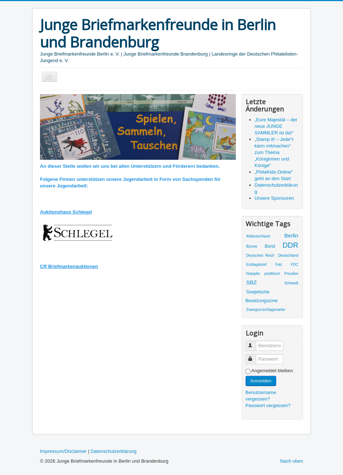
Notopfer (253, 274)
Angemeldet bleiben (272, 370)
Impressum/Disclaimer (63, 451)
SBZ (251, 282)
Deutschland (288, 255)
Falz (278, 265)
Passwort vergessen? (268, 405)
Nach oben (291, 461)
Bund (270, 246)
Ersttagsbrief (256, 265)
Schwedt (291, 283)
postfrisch (272, 274)
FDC (294, 265)
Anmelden (261, 380)
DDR (290, 245)
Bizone (252, 246)
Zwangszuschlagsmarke (265, 310)
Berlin (291, 235)
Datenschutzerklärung (113, 451)
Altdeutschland (258, 236)
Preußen (291, 274)
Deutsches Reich (260, 255)
